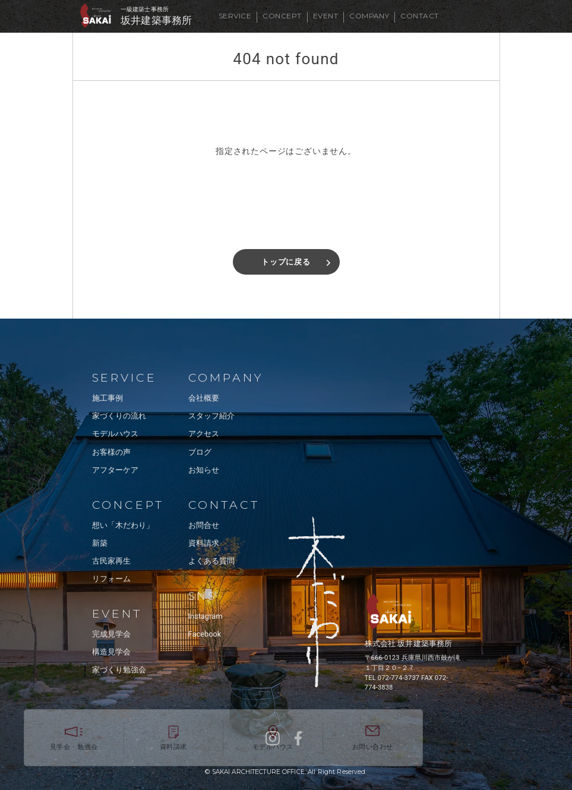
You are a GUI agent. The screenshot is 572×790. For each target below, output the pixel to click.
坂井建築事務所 (156, 20)
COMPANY (369, 15)
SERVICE (235, 15)
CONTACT (419, 15)
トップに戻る (286, 261)
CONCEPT (282, 15)
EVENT (325, 15)
